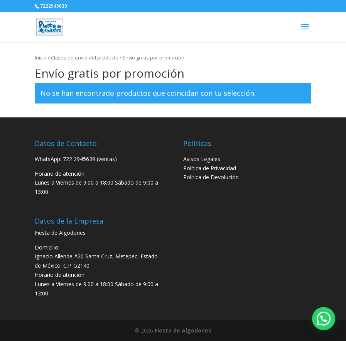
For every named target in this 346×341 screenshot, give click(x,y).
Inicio (41, 57)
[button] (323, 318)
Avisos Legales (201, 159)
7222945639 (53, 6)
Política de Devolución (211, 177)
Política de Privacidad (209, 168)
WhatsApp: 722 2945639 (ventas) (76, 159)
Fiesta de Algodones (183, 330)
